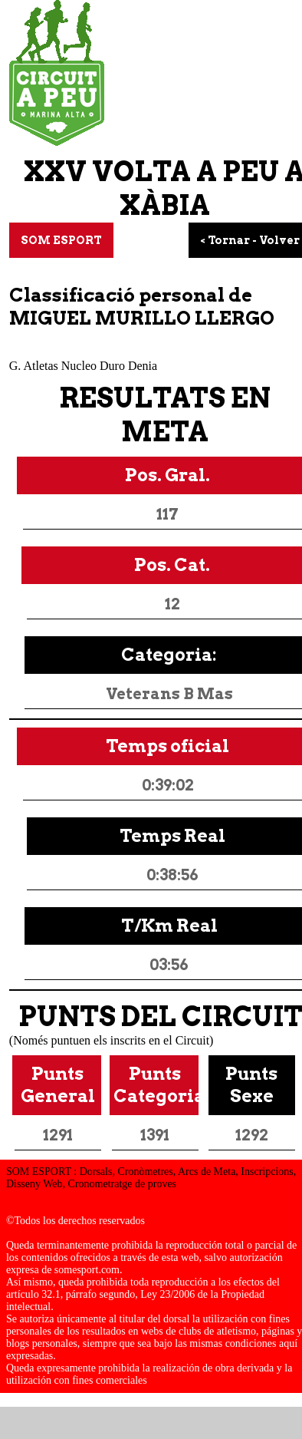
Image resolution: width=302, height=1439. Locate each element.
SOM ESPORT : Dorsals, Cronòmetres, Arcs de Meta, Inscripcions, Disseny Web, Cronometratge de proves (151, 1178)
